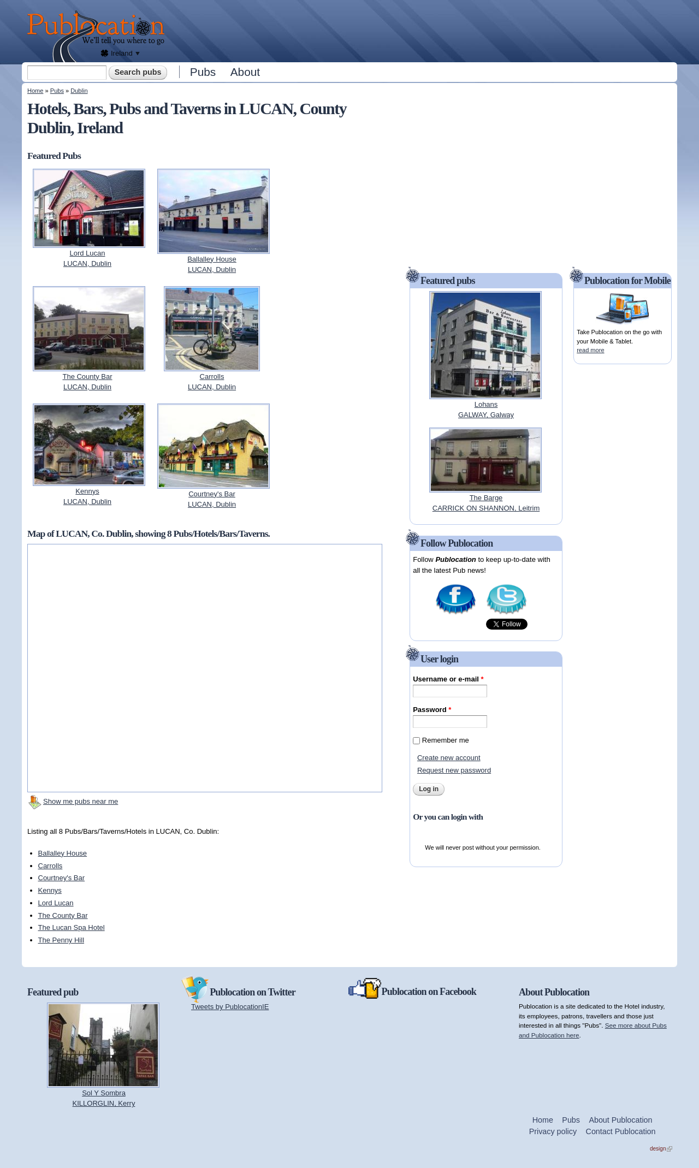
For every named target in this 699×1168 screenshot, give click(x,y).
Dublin (78, 90)
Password (432, 709)
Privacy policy (553, 1131)
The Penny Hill (61, 940)
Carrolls (50, 866)
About (245, 72)
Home (35, 90)
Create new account (449, 758)
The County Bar (63, 915)
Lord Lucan (56, 903)
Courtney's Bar (61, 878)
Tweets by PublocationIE (230, 1007)
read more (590, 350)
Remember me (445, 740)
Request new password (454, 770)
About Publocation (620, 1120)
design (661, 1149)
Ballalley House (62, 853)
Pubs (203, 72)
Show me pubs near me (80, 801)
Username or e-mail (448, 679)
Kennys (50, 890)
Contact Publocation (621, 1131)
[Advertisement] (424, 30)
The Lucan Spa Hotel (71, 927)
